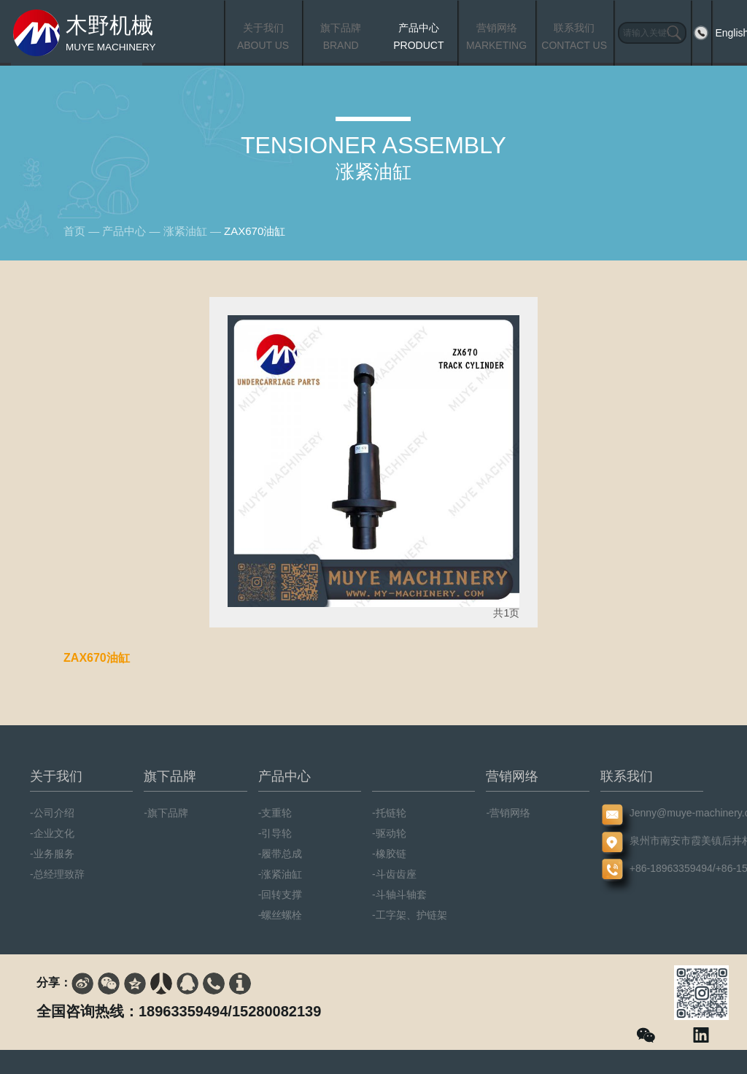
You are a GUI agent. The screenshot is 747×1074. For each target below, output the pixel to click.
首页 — (82, 231)
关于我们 (56, 776)
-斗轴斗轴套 (399, 894)
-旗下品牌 (166, 813)
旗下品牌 (170, 776)
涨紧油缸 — (193, 231)
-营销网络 (508, 813)
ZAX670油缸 (254, 231)
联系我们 (626, 776)
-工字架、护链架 (409, 915)
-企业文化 (52, 833)
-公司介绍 (52, 813)
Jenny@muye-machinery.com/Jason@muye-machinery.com (651, 813)
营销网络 (512, 776)
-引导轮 (275, 833)
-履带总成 (280, 853)
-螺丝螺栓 (280, 915)
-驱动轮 (389, 833)
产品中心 (284, 776)
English (723, 33)
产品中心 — (132, 231)
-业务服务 (52, 853)
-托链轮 (389, 813)
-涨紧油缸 (280, 874)
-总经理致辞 (57, 874)
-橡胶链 (389, 853)
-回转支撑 (280, 894)
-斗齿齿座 (394, 874)
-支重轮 (275, 813)
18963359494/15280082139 (230, 1011)
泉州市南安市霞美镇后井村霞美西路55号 (651, 840)
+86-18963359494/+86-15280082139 (651, 868)
